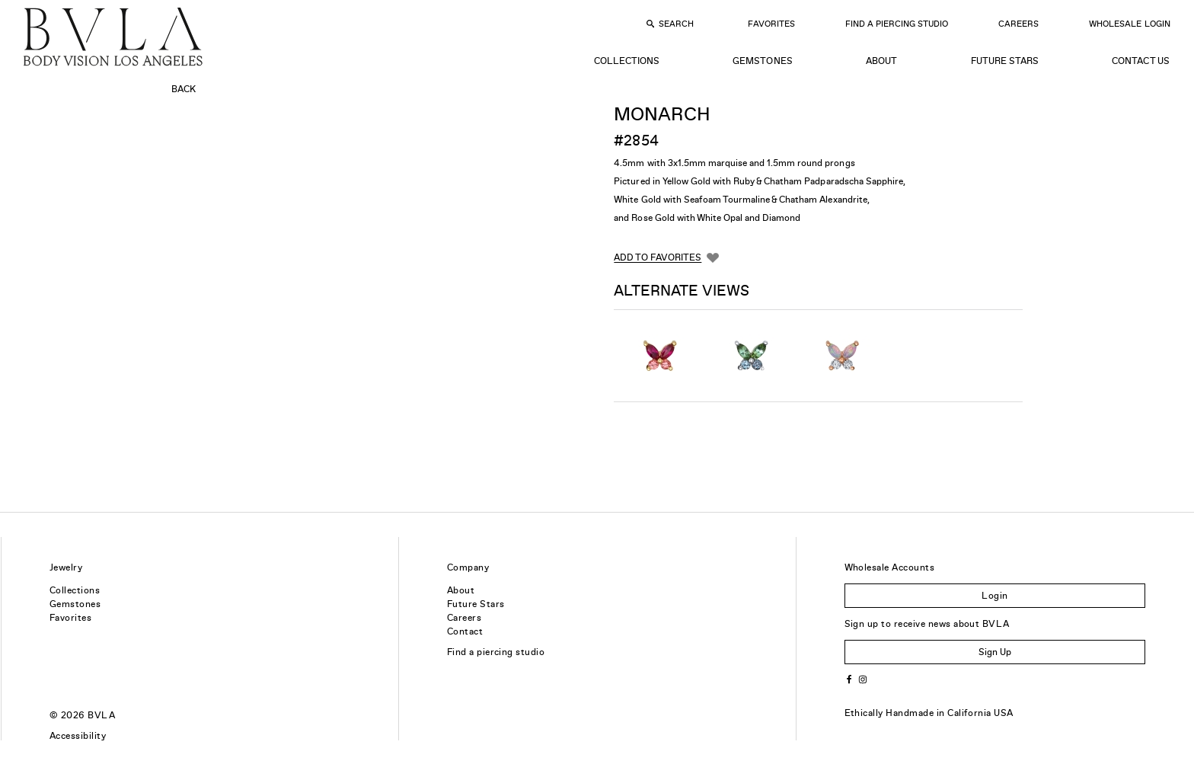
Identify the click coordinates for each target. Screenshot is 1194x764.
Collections (626, 61)
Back (183, 89)
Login (994, 596)
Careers (1018, 23)
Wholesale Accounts (889, 567)
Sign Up (995, 652)
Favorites (771, 23)
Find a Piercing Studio (896, 23)
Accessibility (77, 735)
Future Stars (1005, 61)
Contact (465, 631)
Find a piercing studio (496, 652)
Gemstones (762, 61)
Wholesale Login (1129, 23)
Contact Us (1140, 61)
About (881, 61)
